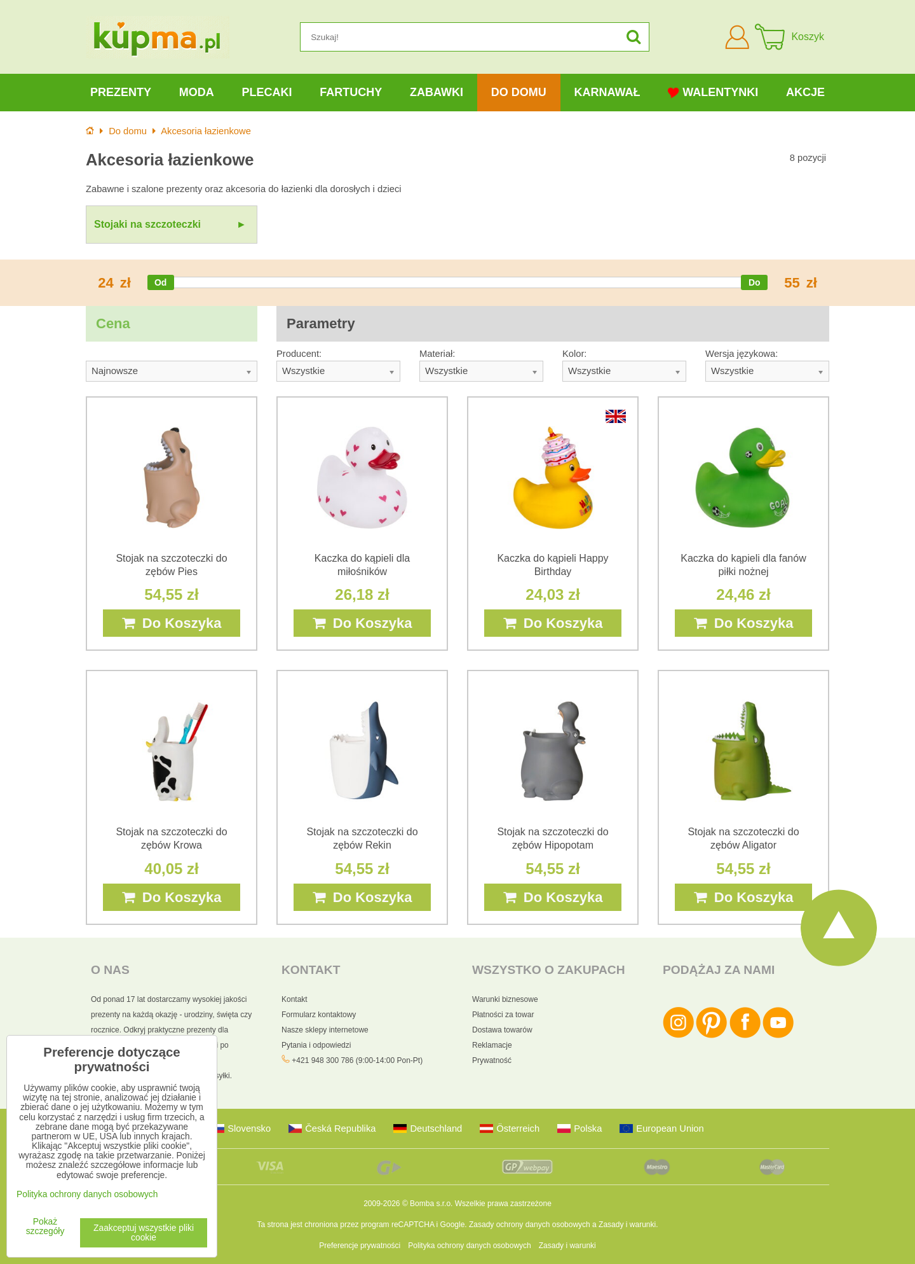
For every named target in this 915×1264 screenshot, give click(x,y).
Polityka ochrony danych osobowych (469, 1245)
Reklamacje (492, 1045)
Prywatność (492, 1060)
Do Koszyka (172, 623)
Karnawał (607, 92)
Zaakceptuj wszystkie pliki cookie (143, 1232)
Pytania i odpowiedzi (316, 1045)
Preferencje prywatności (359, 1245)
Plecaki (266, 92)
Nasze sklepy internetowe (325, 1029)
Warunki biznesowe (505, 999)
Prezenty (120, 92)
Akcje (805, 92)
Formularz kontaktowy (318, 1014)
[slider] (160, 282)
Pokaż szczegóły (45, 1226)
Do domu (518, 92)
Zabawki (436, 92)
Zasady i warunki (627, 1224)
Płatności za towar (503, 1014)
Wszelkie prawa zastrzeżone (503, 1203)
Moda (196, 92)
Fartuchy (351, 92)
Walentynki (713, 92)
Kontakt (294, 999)
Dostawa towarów (502, 1029)
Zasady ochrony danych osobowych (529, 1224)
